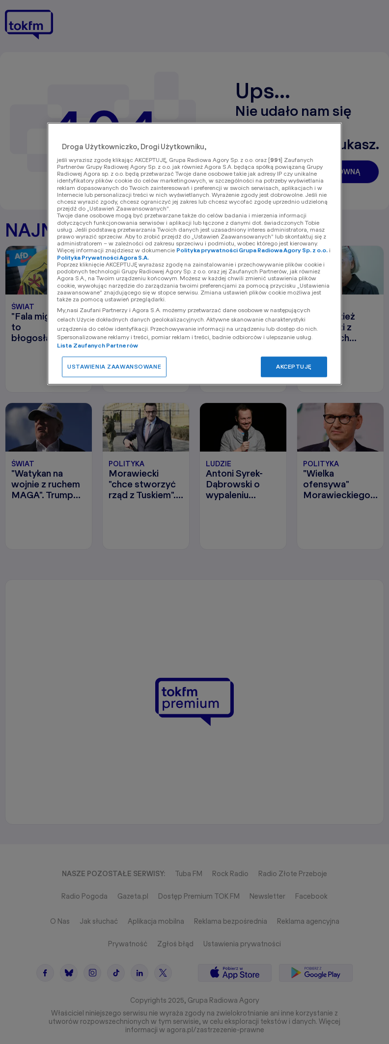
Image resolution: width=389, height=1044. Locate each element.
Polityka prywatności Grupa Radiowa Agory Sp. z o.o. (252, 250)
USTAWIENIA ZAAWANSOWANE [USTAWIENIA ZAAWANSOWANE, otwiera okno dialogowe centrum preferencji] (114, 366)
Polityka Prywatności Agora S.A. (103, 257)
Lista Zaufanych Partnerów (97, 345)
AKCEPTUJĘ (294, 366)
